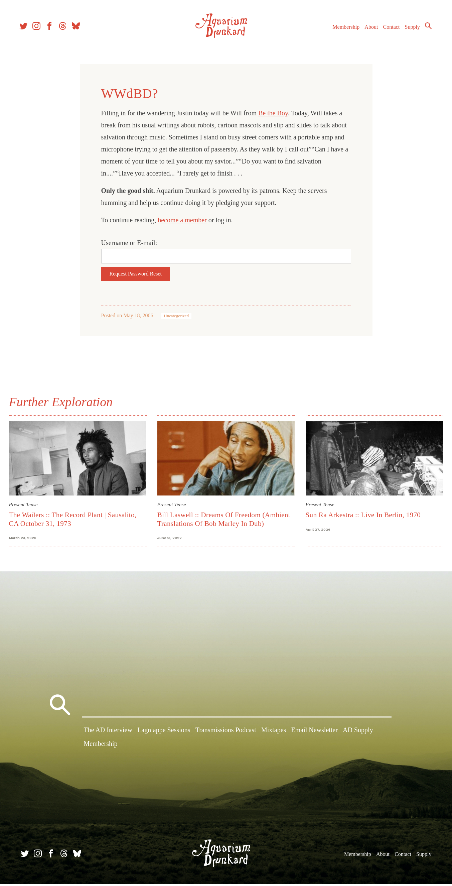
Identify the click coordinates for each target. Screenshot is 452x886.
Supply (409, 29)
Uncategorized (176, 316)
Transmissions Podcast (225, 733)
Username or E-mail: (129, 242)
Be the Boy (273, 113)
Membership (342, 29)
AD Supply (358, 733)
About (368, 29)
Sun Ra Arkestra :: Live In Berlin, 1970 (362, 514)
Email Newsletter (314, 733)
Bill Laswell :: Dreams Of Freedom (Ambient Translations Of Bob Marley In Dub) (224, 518)
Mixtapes (273, 733)
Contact (388, 29)
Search (425, 28)
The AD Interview (108, 733)
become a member (182, 220)
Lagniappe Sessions (163, 733)
